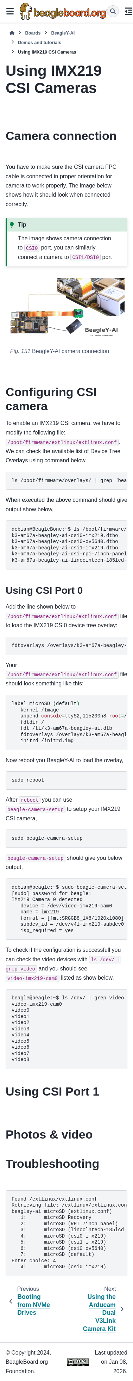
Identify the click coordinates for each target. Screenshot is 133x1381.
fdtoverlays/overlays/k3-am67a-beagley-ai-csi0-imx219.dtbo (69, 645)
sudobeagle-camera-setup (69, 908)
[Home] (12, 33)
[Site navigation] (10, 11)
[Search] (113, 11)
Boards (32, 33)
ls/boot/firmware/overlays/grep (69, 544)
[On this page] (129, 11)
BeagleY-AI (63, 33)
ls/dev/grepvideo (68, 1028)
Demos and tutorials (39, 42)
